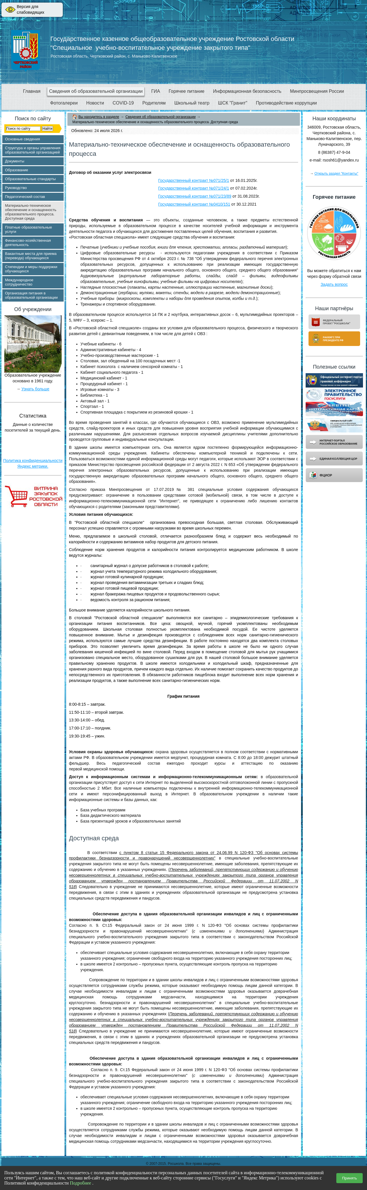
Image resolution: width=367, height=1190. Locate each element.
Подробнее (80, 1183)
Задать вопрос (334, 284)
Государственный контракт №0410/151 (194, 204)
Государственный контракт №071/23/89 (194, 196)
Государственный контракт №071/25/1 (193, 180)
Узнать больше (35, 389)
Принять (349, 1178)
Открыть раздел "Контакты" (336, 174)
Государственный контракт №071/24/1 (193, 188)
